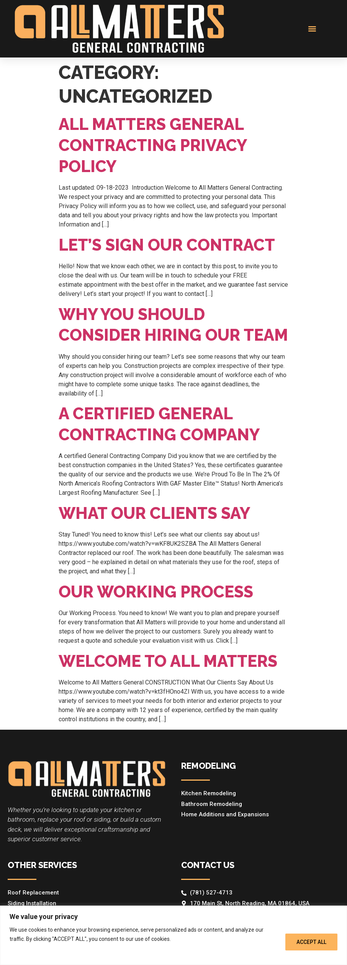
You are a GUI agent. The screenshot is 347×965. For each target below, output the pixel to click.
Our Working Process (156, 592)
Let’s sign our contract (167, 245)
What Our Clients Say (154, 513)
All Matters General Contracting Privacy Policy (152, 145)
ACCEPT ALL (311, 942)
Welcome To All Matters (168, 661)
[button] (312, 28)
